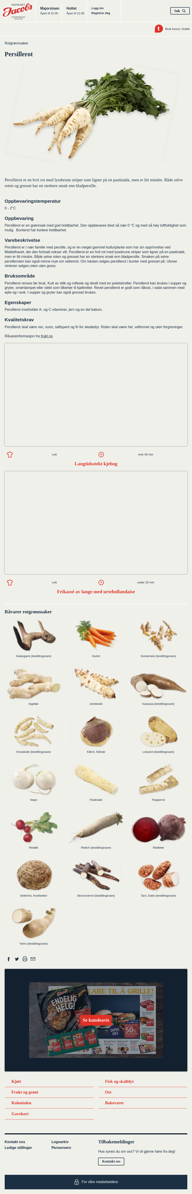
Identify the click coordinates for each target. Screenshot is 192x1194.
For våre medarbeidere (96, 1182)
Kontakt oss (15, 1142)
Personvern (61, 1148)
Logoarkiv (59, 1142)
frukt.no (47, 336)
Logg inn (97, 8)
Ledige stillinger (18, 1148)
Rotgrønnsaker (16, 43)
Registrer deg (100, 13)
